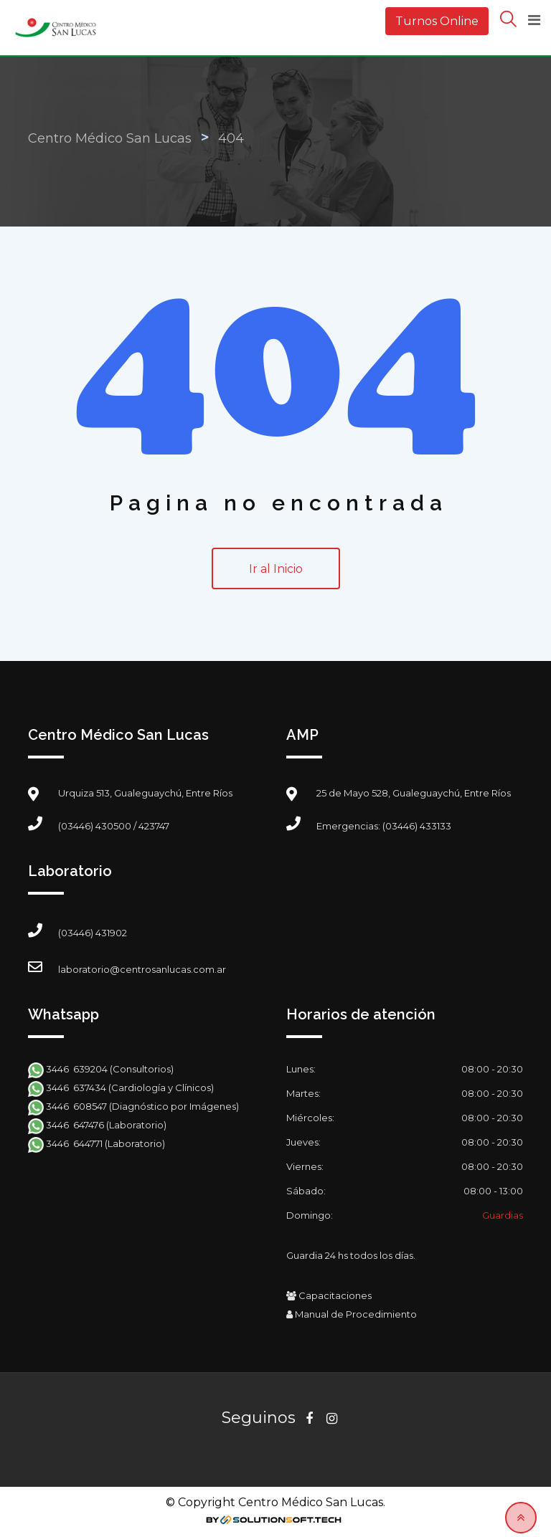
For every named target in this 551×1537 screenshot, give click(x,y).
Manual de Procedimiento (351, 1314)
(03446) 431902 (92, 932)
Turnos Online (437, 21)
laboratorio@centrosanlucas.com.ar (142, 969)
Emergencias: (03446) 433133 (383, 826)
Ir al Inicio (276, 569)
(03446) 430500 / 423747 (113, 826)
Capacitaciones (329, 1295)
